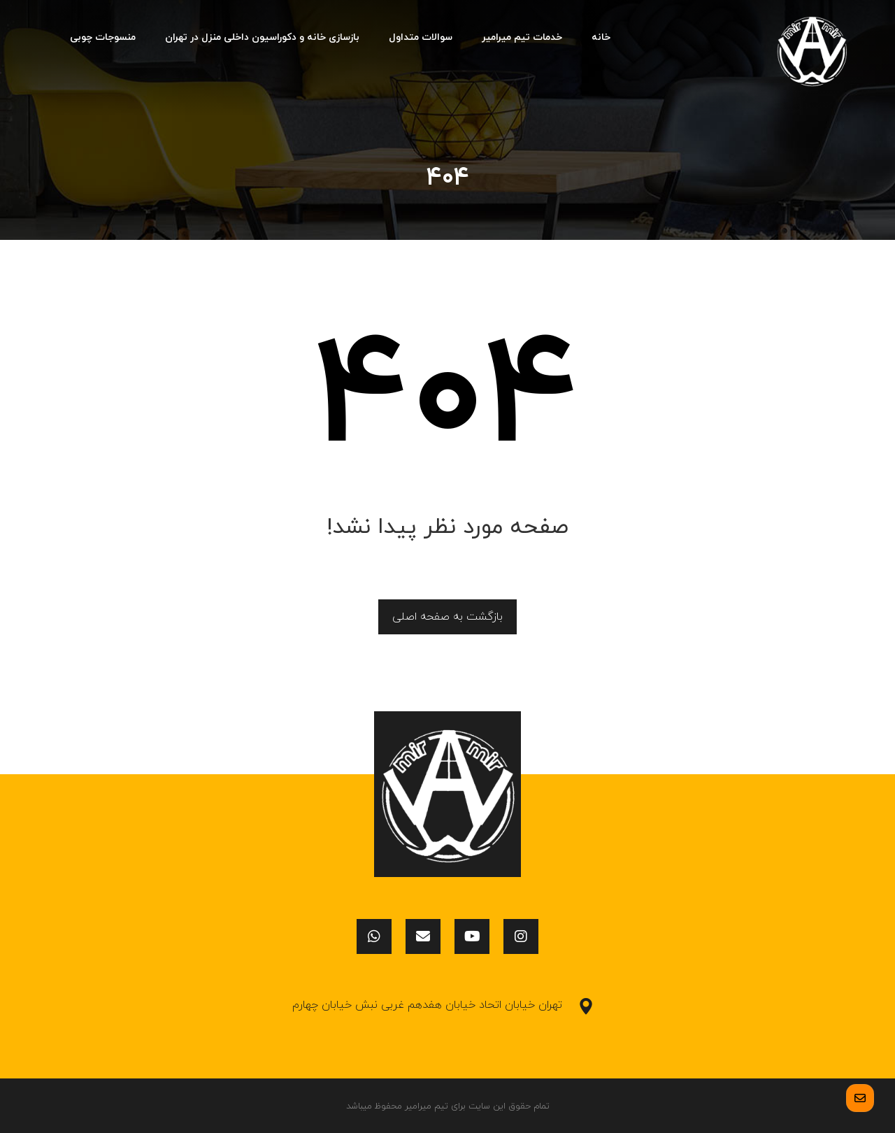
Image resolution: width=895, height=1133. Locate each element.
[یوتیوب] (471, 936)
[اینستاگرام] (520, 936)
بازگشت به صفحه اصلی (447, 617)
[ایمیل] (423, 936)
